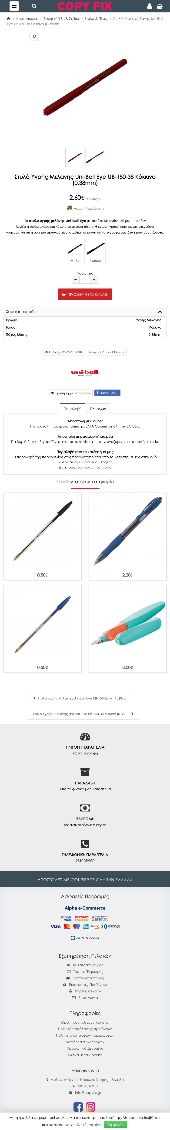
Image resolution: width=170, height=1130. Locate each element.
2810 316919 (88, 1086)
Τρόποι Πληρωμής (85, 971)
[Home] (8, 18)
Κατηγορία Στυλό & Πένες (106, 352)
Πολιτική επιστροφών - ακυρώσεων (85, 1035)
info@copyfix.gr (85, 1092)
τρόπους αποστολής (93, 467)
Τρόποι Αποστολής (85, 978)
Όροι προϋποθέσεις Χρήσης (85, 1022)
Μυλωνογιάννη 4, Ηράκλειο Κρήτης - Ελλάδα (87, 1079)
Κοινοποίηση (107, 392)
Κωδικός (63, 352)
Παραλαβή (72, 409)
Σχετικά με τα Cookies (85, 1055)
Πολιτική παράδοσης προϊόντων (85, 1029)
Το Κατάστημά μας (85, 965)
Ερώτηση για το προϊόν (70, 393)
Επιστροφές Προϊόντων (85, 984)
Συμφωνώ (115, 1125)
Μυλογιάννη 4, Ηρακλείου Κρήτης (85, 462)
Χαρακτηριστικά (20, 312)
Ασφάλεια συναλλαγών (85, 1042)
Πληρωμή (98, 409)
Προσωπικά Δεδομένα (85, 1048)
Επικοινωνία (88, 997)
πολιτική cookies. (87, 1125)
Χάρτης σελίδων (85, 991)
